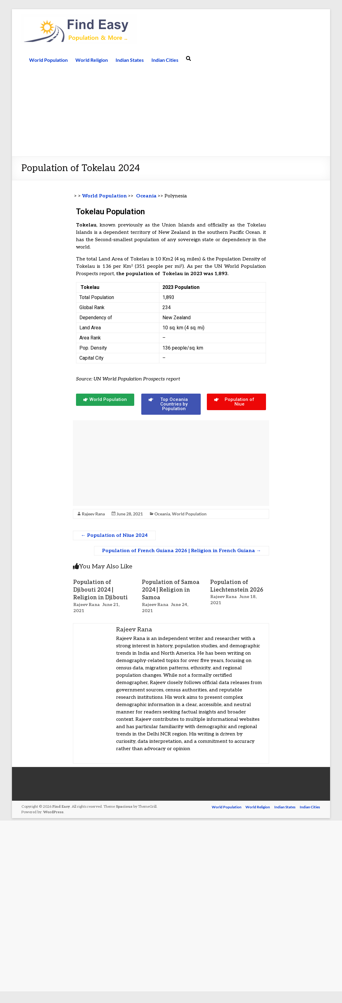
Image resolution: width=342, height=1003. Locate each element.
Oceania (146, 196)
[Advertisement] (171, 110)
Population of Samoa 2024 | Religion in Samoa (171, 590)
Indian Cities (164, 60)
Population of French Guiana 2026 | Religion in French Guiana (181, 551)
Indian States (130, 60)
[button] (105, 400)
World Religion (91, 60)
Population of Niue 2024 (114, 535)
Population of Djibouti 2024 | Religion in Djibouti (100, 590)
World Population (48, 60)
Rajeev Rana (93, 513)
